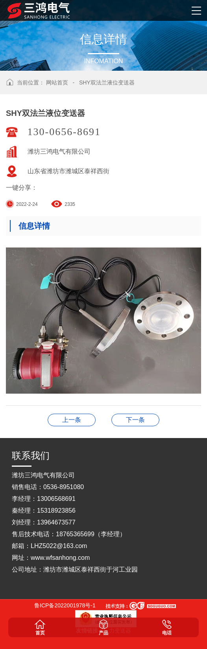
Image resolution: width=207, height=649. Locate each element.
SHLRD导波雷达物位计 (135, 419)
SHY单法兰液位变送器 (71, 419)
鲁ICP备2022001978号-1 (65, 605)
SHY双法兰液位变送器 (107, 82)
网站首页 (57, 82)
